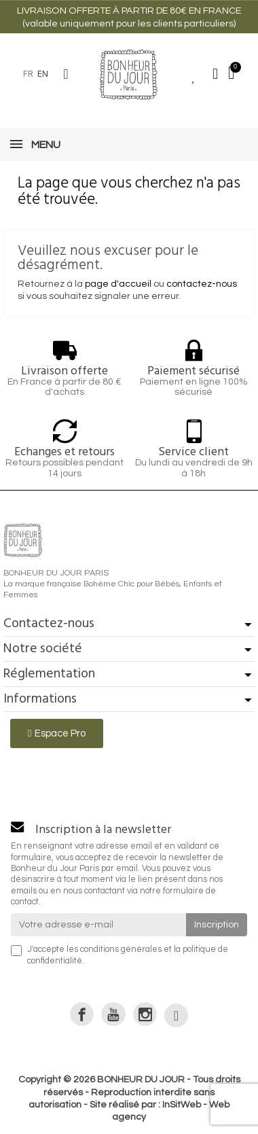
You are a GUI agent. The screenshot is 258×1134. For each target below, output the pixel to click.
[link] (82, 1014)
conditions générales (121, 949)
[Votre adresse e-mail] (98, 924)
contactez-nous (201, 284)
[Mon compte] (215, 74)
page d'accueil (118, 284)
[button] (66, 74)
